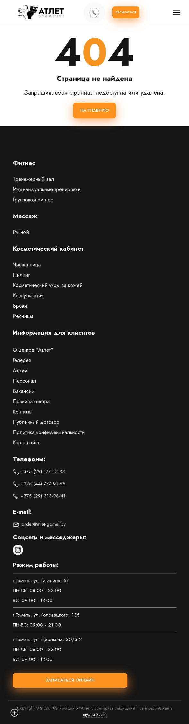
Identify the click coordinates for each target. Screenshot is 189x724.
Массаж (25, 216)
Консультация (28, 295)
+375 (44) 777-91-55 (39, 483)
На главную (94, 110)
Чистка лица (27, 264)
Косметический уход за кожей (47, 285)
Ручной (21, 232)
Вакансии (23, 391)
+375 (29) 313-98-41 (39, 495)
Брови (20, 306)
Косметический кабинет (48, 249)
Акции (20, 370)
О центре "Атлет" (33, 350)
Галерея (22, 360)
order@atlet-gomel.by (39, 524)
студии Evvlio (95, 714)
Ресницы (23, 316)
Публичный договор (36, 422)
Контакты (22, 411)
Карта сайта (26, 442)
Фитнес (24, 163)
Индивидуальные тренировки (47, 189)
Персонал (24, 381)
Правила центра (31, 401)
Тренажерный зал (33, 179)
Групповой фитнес (33, 199)
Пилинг (21, 275)
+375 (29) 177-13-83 (39, 471)
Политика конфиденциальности (49, 432)
